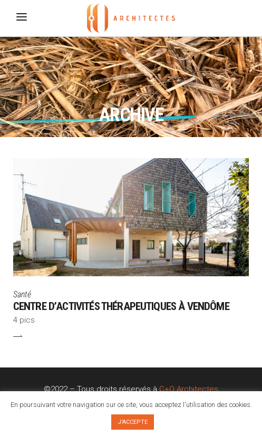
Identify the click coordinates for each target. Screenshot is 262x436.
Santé (22, 294)
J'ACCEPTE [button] (133, 422)
